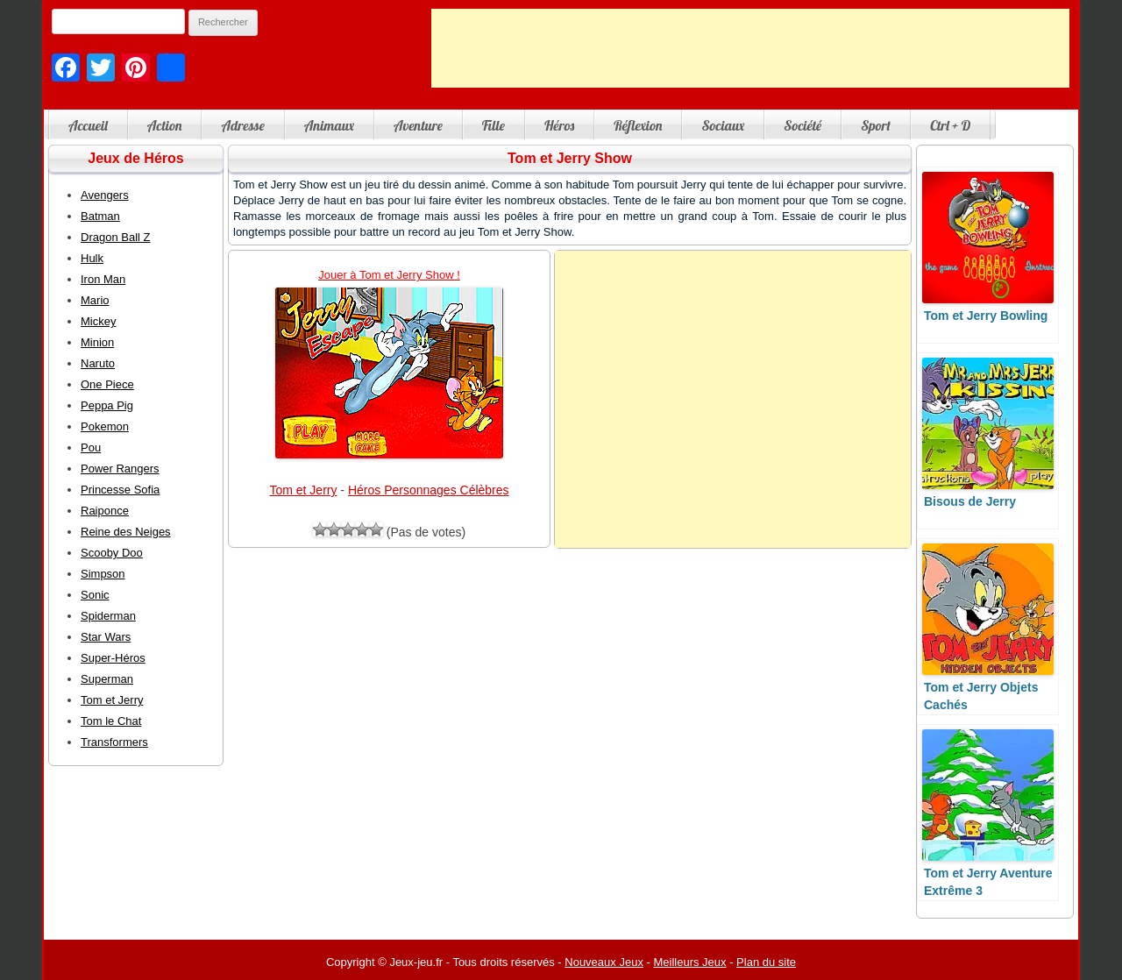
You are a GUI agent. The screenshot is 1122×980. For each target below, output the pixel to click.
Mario (95, 300)
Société (802, 125)
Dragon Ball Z (115, 237)
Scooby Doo (112, 552)
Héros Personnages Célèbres (428, 490)
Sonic (95, 594)
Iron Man (103, 279)
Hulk (92, 258)
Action (164, 125)
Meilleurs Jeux (689, 962)
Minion (97, 342)
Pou (91, 447)
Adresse (242, 125)
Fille (493, 125)
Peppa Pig (107, 405)
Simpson (103, 573)
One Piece (107, 384)
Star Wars (106, 636)
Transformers (114, 742)
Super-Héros (113, 657)
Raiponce (105, 510)
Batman (100, 216)
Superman (107, 678)
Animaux (329, 125)
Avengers (105, 195)
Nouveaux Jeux (604, 962)
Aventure (418, 125)
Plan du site (766, 962)
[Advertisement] (750, 48)
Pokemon (105, 426)
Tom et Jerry (303, 490)
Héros (559, 125)
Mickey (98, 321)
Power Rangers (120, 468)
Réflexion (638, 125)
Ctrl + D (950, 125)
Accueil (88, 125)
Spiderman (108, 615)
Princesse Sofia (120, 489)
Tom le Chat (111, 721)
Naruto (98, 363)
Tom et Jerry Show (570, 158)
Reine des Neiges (126, 531)
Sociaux (722, 125)
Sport (876, 125)
